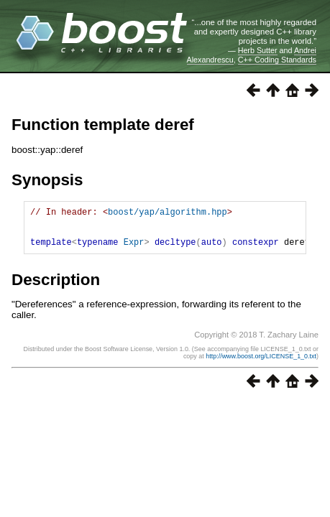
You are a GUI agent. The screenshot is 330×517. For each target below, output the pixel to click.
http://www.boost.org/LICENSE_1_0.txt (261, 364)
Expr (134, 250)
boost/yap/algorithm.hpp (167, 214)
